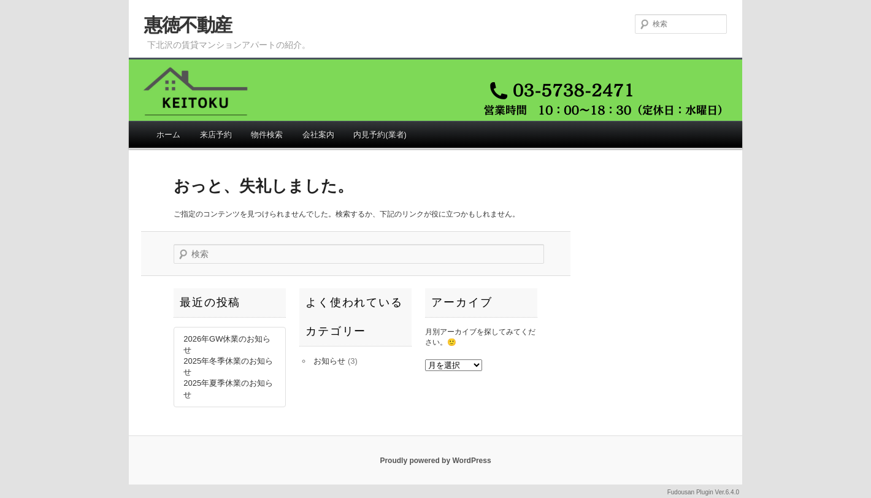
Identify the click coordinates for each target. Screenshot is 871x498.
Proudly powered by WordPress (435, 460)
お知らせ (329, 361)
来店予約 (216, 134)
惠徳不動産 (188, 25)
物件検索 (267, 134)
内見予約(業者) (380, 134)
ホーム (168, 134)
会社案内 (318, 134)
